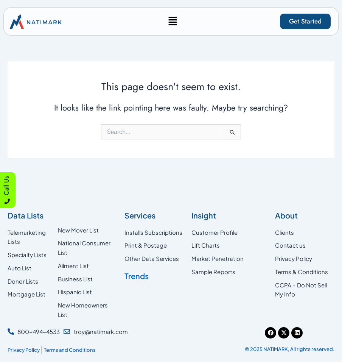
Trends (136, 276)
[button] (172, 21)
